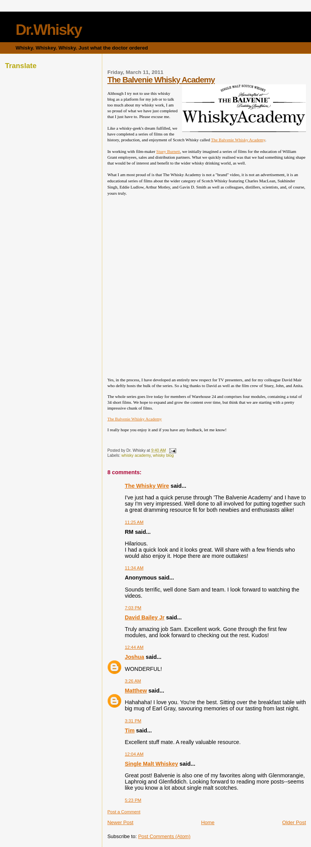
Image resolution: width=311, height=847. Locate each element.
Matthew (136, 691)
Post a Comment (123, 811)
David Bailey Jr (145, 617)
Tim (129, 730)
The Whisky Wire (147, 486)
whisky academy (136, 455)
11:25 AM (134, 522)
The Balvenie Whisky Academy (161, 79)
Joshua (134, 657)
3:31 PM (133, 720)
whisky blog (163, 455)
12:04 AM (134, 754)
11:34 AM (134, 568)
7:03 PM (133, 607)
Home (208, 822)
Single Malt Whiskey (151, 764)
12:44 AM (134, 647)
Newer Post (120, 822)
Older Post (294, 822)
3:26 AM (133, 681)
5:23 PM (133, 800)
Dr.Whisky (48, 29)
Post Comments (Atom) (164, 836)
